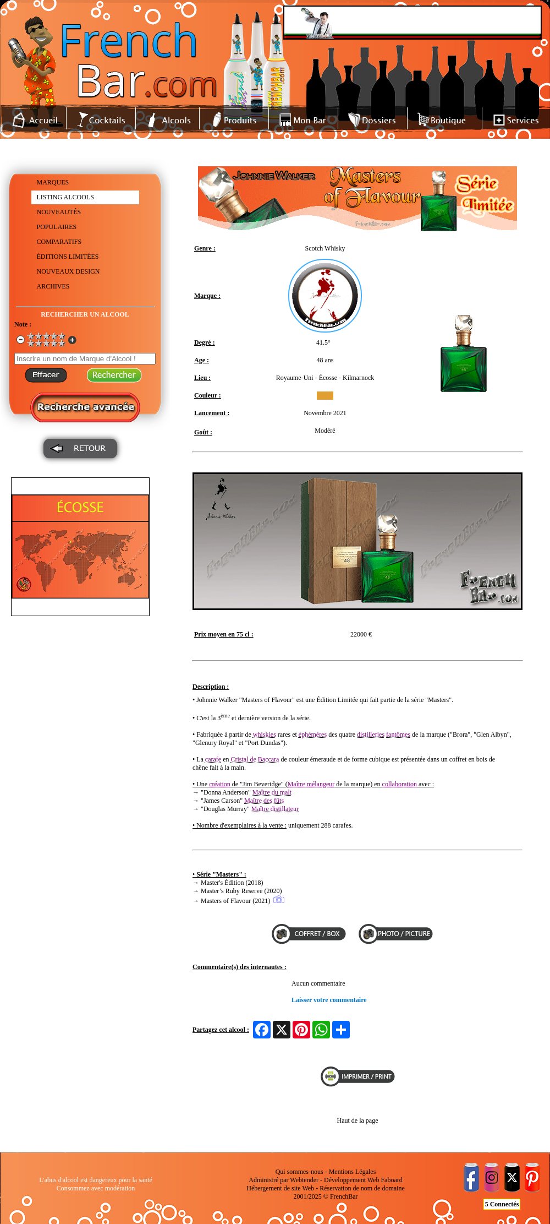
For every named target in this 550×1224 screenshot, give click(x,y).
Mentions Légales (352, 1172)
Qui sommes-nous (299, 1172)
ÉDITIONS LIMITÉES (68, 256)
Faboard (391, 1180)
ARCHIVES (53, 286)
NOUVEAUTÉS (59, 212)
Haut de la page (357, 1120)
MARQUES (53, 182)
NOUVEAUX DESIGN (68, 271)
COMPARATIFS (59, 242)
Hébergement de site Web (280, 1188)
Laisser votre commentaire (329, 1000)
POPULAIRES (57, 227)
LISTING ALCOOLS (65, 197)
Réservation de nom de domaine (362, 1188)
